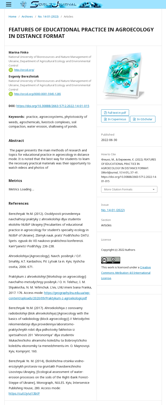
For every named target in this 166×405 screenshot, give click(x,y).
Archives (27, 16)
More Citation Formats (118, 189)
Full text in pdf (116, 113)
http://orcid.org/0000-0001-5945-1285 (37, 94)
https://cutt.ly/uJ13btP (24, 393)
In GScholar (144, 119)
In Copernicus (116, 119)
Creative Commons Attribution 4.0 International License (126, 272)
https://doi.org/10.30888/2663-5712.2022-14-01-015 (52, 106)
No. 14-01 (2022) (48, 16)
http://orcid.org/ (24, 70)
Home (12, 16)
